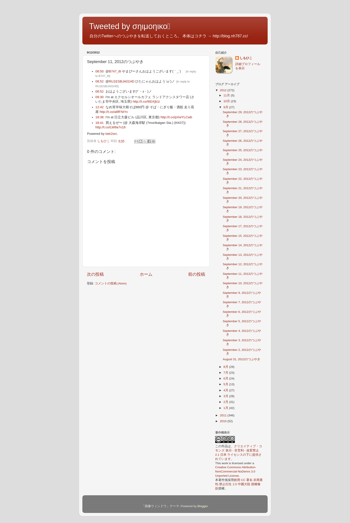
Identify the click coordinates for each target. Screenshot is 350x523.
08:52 (99, 81)
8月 (226, 366)
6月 (226, 378)
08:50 (99, 71)
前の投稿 (196, 274)
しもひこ (246, 58)
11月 (227, 95)
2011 (223, 415)
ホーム (146, 274)
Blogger (202, 506)
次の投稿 (95, 274)
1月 (226, 408)
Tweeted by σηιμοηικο (129, 26)
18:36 (99, 117)
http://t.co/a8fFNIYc (114, 112)
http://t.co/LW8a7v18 (110, 127)
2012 (223, 90)
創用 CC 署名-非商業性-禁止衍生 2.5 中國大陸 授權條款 (239, 484)
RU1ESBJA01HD (122, 81)
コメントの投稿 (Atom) (111, 283)
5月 (226, 384)
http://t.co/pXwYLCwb (176, 117)
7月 (226, 372)
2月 (226, 402)
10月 (227, 101)
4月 (226, 390)
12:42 (99, 107)
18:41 (99, 123)
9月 (226, 107)
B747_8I (115, 71)
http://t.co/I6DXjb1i (146, 101)
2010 (223, 421)
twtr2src (111, 134)
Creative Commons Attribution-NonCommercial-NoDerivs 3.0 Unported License (235, 471)
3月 (226, 396)
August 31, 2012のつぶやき (241, 359)
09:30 (99, 97)
